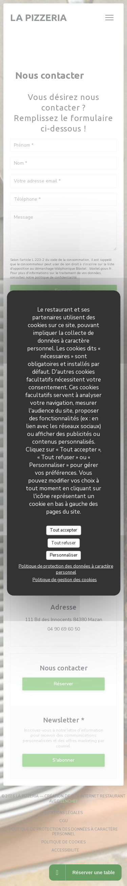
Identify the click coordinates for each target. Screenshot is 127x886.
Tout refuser (63, 543)
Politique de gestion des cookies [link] (65, 579)
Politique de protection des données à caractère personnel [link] (66, 569)
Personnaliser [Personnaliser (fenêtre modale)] (64, 555)
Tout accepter (63, 530)
